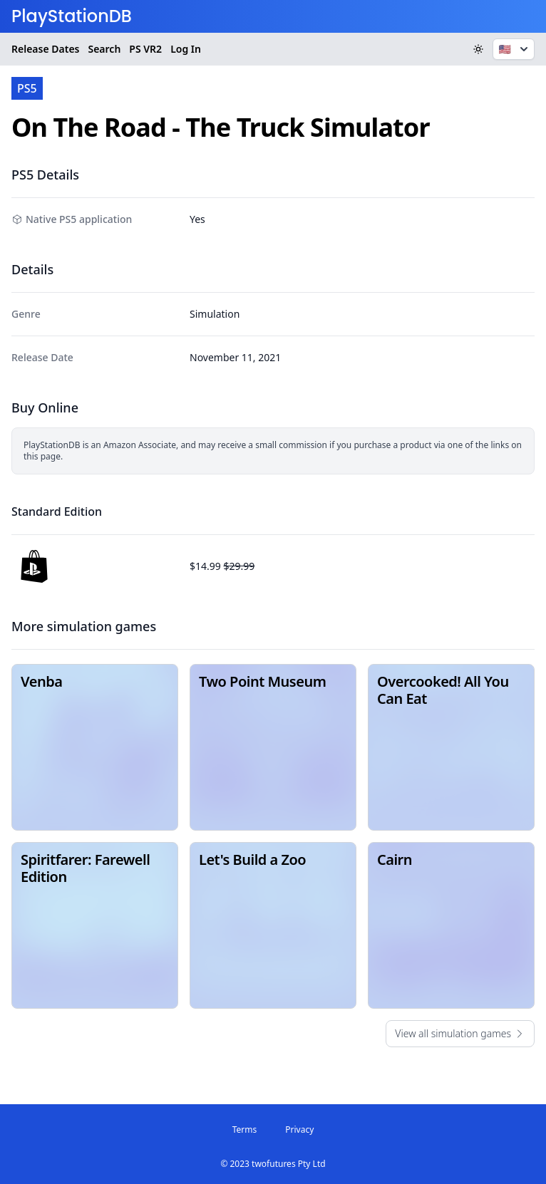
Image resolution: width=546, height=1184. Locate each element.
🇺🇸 (515, 49)
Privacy (299, 1129)
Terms (244, 1129)
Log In (185, 49)
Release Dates (45, 49)
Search (104, 49)
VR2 (145, 49)
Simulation (214, 314)
